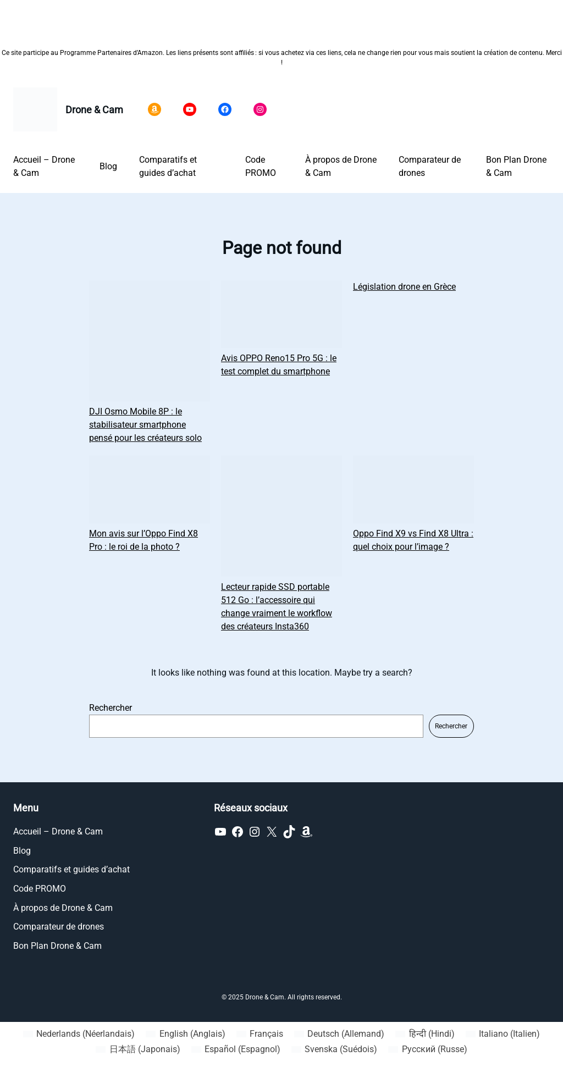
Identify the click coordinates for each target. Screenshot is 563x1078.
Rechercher (110, 708)
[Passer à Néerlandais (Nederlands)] (79, 1034)
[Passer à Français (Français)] (260, 1034)
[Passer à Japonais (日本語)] (137, 1049)
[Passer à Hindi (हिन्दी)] (425, 1034)
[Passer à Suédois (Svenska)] (334, 1049)
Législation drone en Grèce (404, 286)
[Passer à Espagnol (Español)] (236, 1049)
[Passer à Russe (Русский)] (427, 1049)
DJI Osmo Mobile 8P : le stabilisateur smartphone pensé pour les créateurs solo (145, 424)
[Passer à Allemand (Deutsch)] (339, 1034)
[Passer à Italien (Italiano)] (502, 1034)
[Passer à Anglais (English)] (185, 1034)
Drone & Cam (94, 109)
